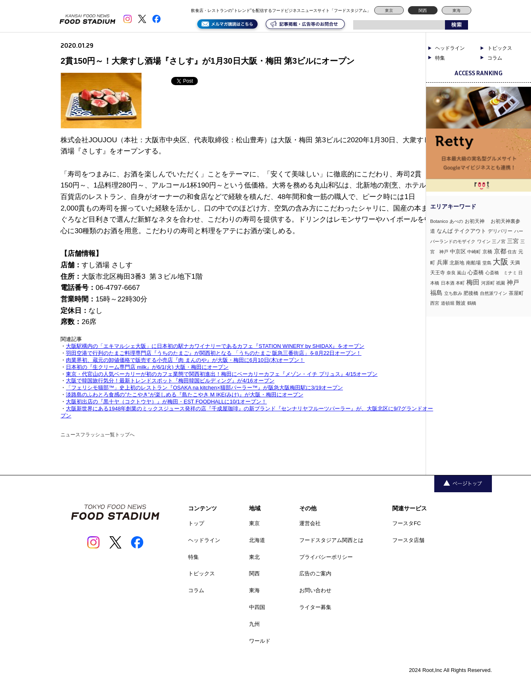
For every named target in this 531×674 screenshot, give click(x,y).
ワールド (259, 641)
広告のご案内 (315, 573)
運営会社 (310, 523)
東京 (389, 10)
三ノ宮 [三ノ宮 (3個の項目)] (498, 241)
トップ (196, 523)
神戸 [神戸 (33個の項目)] (513, 282)
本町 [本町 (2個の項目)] (460, 282)
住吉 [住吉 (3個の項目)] (512, 251)
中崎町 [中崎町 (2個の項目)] (474, 251)
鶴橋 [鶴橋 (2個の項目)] (471, 303)
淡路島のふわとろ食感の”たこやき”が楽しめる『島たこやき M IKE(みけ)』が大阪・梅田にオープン (184, 394)
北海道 (257, 540)
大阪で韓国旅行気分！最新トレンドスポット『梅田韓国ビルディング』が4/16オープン (170, 381)
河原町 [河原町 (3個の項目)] (488, 282)
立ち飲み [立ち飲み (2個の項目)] (453, 293)
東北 (254, 557)
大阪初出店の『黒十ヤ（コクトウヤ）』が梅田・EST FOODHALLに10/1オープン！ (166, 401)
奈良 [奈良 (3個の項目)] (451, 272)
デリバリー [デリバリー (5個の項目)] (500, 231)
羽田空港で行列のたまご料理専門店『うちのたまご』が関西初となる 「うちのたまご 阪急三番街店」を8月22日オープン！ (213, 353)
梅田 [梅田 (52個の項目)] (473, 282)
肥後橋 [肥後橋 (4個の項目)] (470, 293)
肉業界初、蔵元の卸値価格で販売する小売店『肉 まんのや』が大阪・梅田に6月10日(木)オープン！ (185, 360)
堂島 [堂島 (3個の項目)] (486, 262)
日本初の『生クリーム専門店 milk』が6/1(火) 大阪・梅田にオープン (147, 367)
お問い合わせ (315, 590)
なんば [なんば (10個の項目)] (445, 231)
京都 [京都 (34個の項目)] (500, 251)
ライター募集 (315, 607)
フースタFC (406, 523)
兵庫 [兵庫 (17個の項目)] (442, 262)
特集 (440, 58)
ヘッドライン (450, 48)
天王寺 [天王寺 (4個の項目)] (437, 272)
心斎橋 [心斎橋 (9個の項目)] (476, 272)
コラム (494, 58)
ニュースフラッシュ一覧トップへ (98, 435)
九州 (254, 624)
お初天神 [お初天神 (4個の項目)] (477, 221)
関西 (423, 10)
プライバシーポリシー (326, 557)
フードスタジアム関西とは (331, 540)
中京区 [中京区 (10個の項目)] (458, 251)
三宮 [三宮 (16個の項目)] (513, 241)
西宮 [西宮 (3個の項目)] (434, 303)
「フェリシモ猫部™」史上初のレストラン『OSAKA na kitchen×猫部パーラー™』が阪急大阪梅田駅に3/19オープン (204, 387)
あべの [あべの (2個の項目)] (456, 221)
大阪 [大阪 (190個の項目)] (500, 261)
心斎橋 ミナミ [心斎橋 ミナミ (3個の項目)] (501, 272)
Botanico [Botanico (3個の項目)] (439, 221)
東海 (456, 10)
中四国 (257, 607)
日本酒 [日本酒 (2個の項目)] (447, 282)
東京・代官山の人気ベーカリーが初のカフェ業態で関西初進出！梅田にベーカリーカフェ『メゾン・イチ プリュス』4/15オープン (221, 374)
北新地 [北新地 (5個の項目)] (456, 263)
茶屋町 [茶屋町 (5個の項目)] (516, 293)
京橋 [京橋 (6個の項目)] (487, 252)
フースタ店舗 (408, 540)
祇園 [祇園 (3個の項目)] (500, 282)
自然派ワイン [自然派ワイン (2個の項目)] (493, 293)
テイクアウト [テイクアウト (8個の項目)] (470, 231)
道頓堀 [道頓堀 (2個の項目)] (447, 303)
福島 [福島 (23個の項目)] (436, 293)
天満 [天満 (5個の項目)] (515, 263)
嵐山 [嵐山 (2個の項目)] (461, 272)
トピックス (499, 48)
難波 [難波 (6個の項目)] (461, 303)
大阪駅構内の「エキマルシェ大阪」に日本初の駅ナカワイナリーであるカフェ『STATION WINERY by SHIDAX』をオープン (215, 346)
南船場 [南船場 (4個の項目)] (473, 262)
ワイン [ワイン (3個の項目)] (484, 241)
